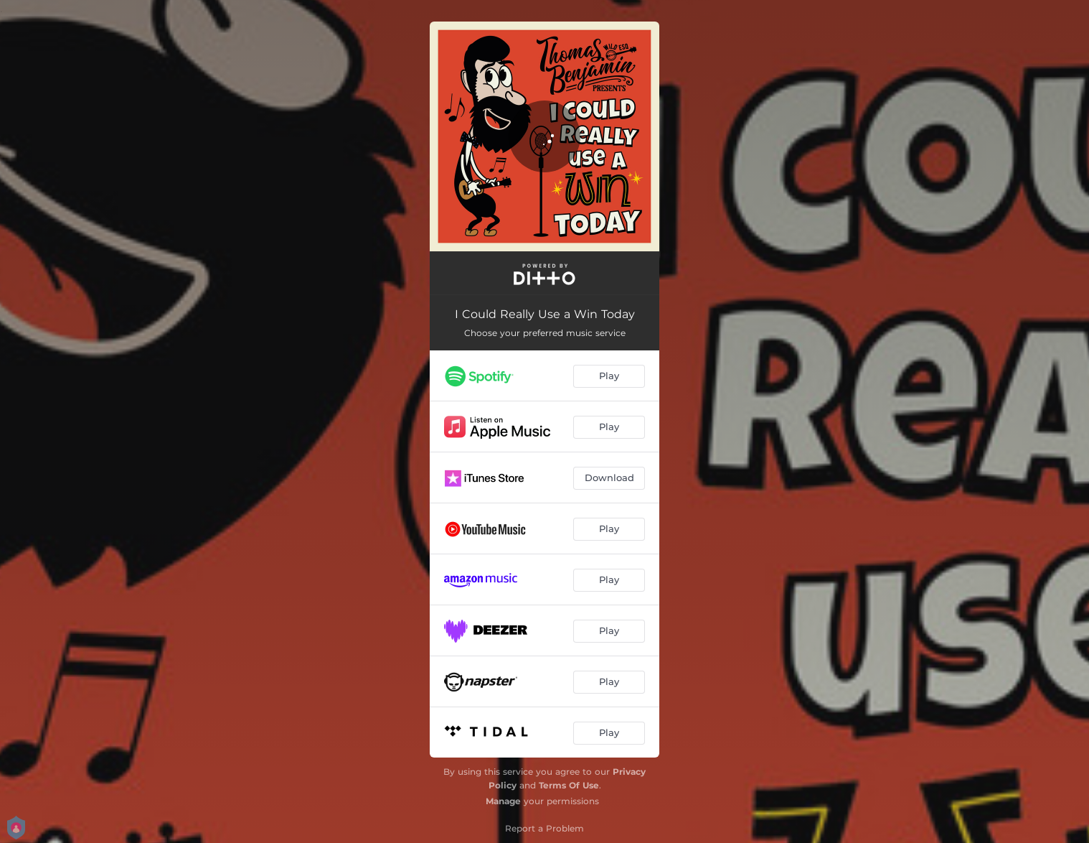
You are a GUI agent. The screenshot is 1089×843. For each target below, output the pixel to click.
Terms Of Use (569, 785)
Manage (503, 801)
